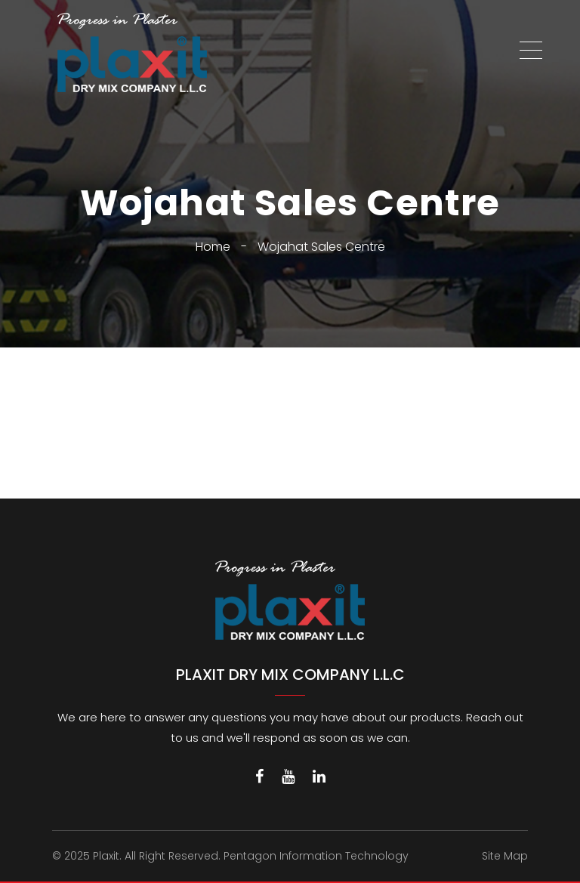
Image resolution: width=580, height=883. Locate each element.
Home (213, 246)
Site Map (505, 855)
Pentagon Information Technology (316, 855)
